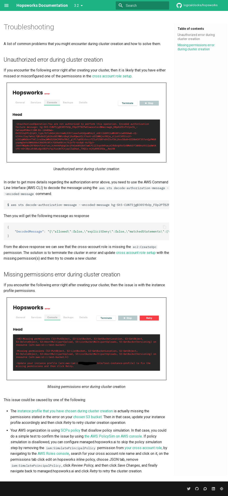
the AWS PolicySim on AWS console (113, 436)
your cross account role (143, 448)
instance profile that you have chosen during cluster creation (65, 411)
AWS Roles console (53, 453)
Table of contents (191, 28)
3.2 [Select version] (76, 5)
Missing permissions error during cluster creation (196, 47)
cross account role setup (112, 76)
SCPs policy (70, 430)
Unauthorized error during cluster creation (196, 37)
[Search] (142, 5)
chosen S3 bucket (87, 417)
